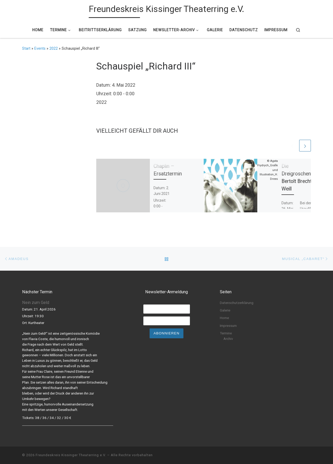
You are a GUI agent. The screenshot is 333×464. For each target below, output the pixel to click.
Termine (226, 333)
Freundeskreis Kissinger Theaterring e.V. (71, 455)
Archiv (228, 338)
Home (224, 318)
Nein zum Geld (35, 302)
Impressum (228, 325)
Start (26, 48)
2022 (53, 48)
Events (40, 48)
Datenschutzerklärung (236, 303)
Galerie (225, 310)
